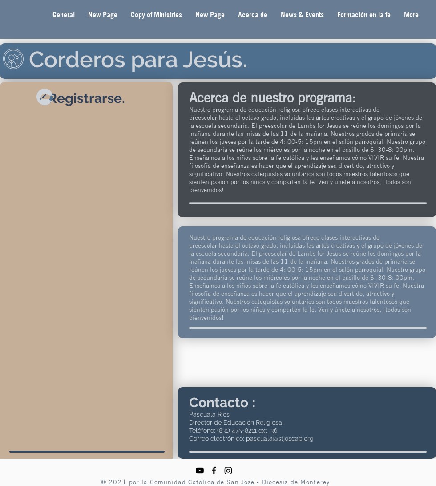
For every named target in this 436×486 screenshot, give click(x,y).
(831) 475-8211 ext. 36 (247, 430)
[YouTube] (200, 470)
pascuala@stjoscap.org (280, 438)
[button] (252, 14)
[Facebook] (214, 470)
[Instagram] (228, 470)
